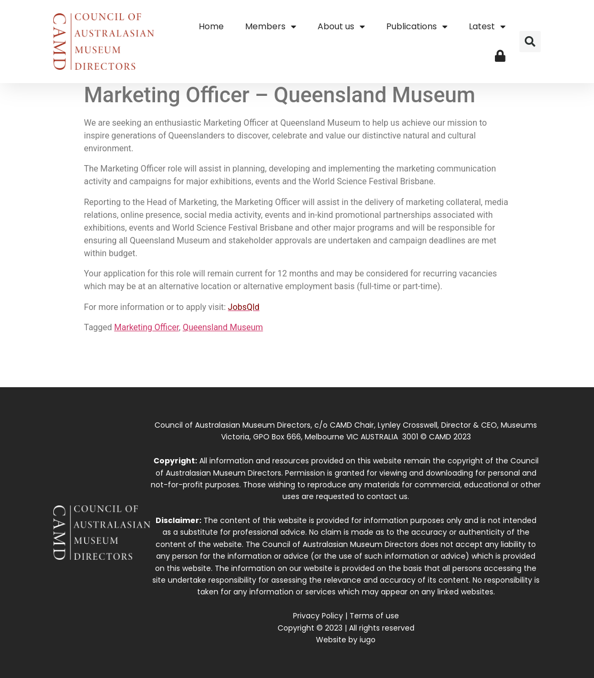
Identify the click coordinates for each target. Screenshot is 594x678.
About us (341, 26)
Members (270, 26)
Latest (487, 26)
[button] (530, 41)
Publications (416, 26)
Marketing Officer (146, 327)
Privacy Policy (318, 615)
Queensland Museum (223, 327)
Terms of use (374, 615)
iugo (368, 639)
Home (211, 26)
